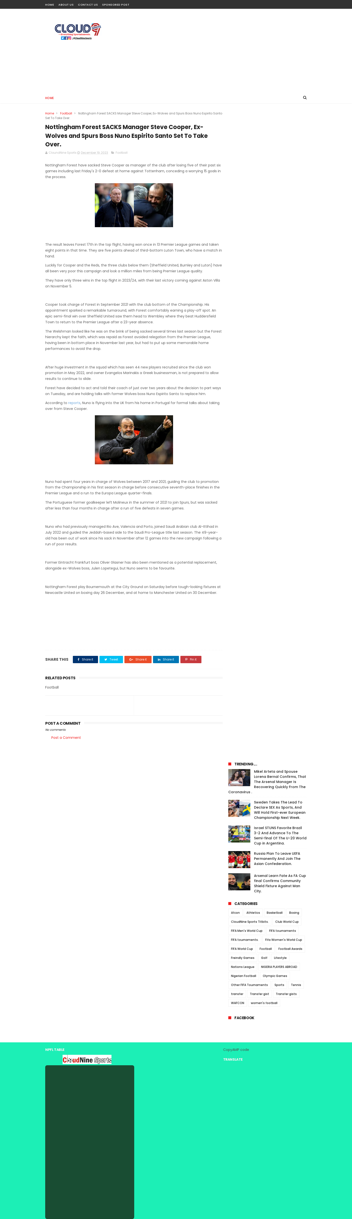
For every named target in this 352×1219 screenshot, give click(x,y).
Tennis (296, 349)
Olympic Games (275, 340)
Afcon (235, 277)
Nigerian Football (243, 340)
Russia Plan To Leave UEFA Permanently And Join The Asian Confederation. (277, 222)
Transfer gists (286, 358)
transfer (237, 358)
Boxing (294, 277)
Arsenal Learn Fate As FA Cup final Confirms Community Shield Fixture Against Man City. (280, 247)
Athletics (253, 277)
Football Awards (290, 313)
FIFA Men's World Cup (247, 295)
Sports (279, 349)
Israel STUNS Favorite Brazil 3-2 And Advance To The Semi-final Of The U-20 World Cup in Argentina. (280, 200)
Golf (264, 322)
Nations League (242, 331)
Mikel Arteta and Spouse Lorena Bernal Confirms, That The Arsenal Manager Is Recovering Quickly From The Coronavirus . (267, 146)
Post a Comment (66, 743)
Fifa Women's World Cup (283, 304)
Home (49, 5)
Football (66, 113)
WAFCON (237, 367)
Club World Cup (287, 286)
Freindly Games (242, 322)
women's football (264, 367)
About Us (66, 5)
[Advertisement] (218, 50)
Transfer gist (259, 358)
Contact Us (88, 5)
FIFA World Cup (242, 313)
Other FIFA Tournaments (249, 349)
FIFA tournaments (282, 295)
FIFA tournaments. (245, 304)
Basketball (275, 277)
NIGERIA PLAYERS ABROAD (279, 331)
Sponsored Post (115, 5)
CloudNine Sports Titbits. (250, 286)
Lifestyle (280, 322)
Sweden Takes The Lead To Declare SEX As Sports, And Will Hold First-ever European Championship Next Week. (280, 174)
